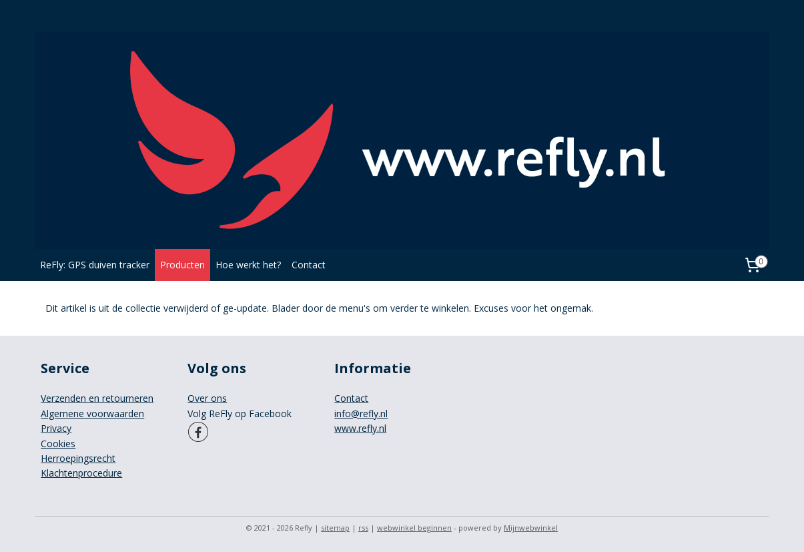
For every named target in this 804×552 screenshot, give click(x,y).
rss (363, 528)
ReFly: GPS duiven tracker (94, 264)
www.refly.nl (360, 428)
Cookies (58, 443)
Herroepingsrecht (78, 458)
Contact (309, 264)
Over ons (207, 398)
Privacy (56, 428)
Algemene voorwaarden (92, 413)
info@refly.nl (361, 413)
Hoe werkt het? (248, 264)
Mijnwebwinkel (531, 528)
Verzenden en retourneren (97, 398)
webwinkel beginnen (414, 528)
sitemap (335, 528)
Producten (182, 264)
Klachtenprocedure (81, 473)
